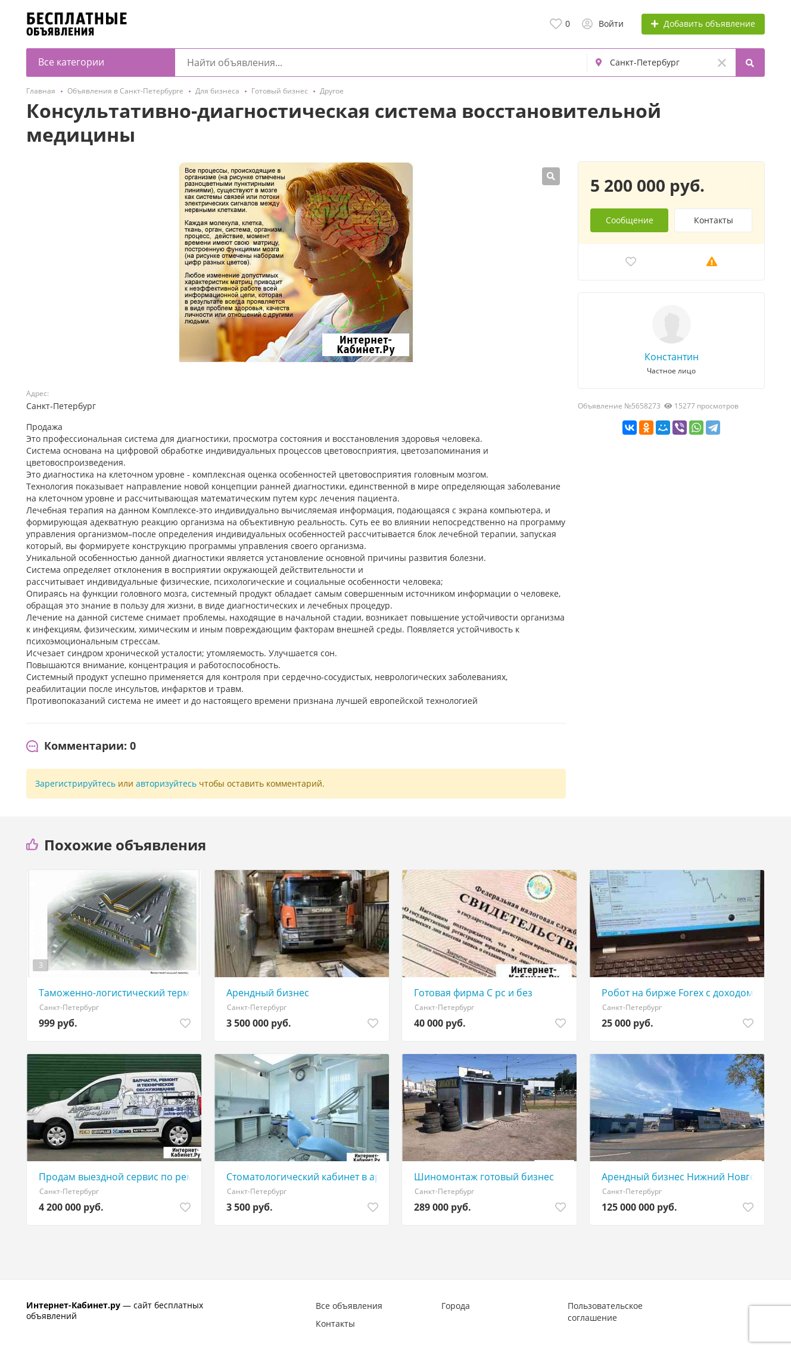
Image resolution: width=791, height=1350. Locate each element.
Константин (671, 356)
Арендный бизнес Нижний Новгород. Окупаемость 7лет (680, 1176)
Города (455, 1305)
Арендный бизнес (267, 992)
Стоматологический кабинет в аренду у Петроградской (304, 1176)
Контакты (713, 220)
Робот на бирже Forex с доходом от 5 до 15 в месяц (680, 992)
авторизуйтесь (166, 783)
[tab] (81, 746)
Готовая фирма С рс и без (473, 992)
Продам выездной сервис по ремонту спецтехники (117, 1176)
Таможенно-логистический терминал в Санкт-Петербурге (117, 992)
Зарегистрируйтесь (75, 783)
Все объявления (349, 1305)
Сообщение (629, 220)
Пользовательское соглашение (605, 1311)
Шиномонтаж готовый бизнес (484, 1176)
